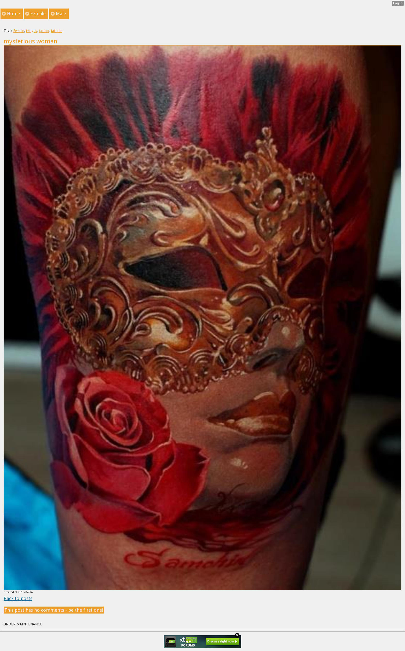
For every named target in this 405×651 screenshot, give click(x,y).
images (31, 31)
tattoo (44, 31)
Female (18, 31)
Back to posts (18, 598)
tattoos (56, 31)
